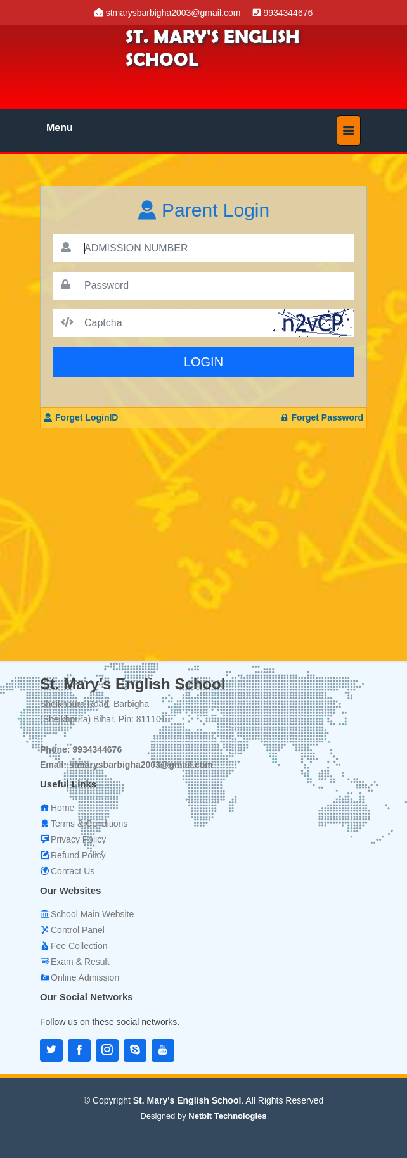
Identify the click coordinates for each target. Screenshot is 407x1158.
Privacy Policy (78, 839)
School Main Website (92, 914)
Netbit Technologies (227, 1116)
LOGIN (203, 362)
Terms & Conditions (89, 823)
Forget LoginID (81, 417)
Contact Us (72, 871)
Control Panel (78, 930)
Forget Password (321, 417)
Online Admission (85, 977)
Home (62, 807)
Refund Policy (78, 855)
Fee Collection (79, 945)
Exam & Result (80, 961)
